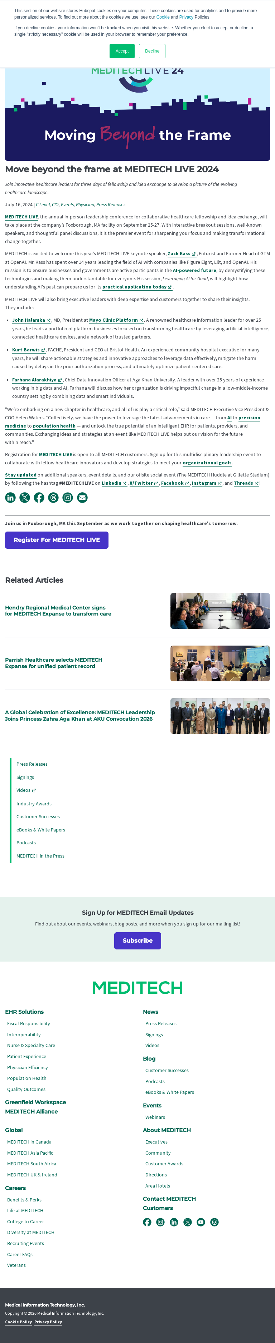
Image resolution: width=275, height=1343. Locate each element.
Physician (85, 204)
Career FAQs (20, 1254)
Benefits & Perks (24, 1200)
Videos (23, 790)
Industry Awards (34, 804)
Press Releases (110, 204)
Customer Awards (164, 1164)
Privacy (186, 17)
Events (67, 204)
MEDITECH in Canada (29, 1142)
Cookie (163, 17)
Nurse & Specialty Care (31, 1045)
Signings (25, 777)
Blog (149, 1059)
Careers (15, 1188)
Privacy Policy (48, 1322)
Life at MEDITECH (25, 1211)
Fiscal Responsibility (28, 1024)
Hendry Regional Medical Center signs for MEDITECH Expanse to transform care (58, 611)
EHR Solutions (24, 1012)
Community (158, 1153)
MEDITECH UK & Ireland (32, 1175)
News (150, 1012)
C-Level (43, 204)
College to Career (25, 1222)
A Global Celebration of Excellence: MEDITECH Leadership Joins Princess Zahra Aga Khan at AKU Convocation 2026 (80, 716)
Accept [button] (122, 51)
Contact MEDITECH (169, 1199)
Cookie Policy (18, 1322)
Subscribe (138, 940)
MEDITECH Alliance (31, 1112)
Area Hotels (157, 1186)
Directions (156, 1175)
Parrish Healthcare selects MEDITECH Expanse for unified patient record (53, 663)
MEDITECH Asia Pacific (30, 1153)
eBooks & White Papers (40, 830)
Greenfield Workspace (35, 1102)
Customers (158, 1208)
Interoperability (24, 1035)
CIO (55, 204)
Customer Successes (38, 817)
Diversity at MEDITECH (30, 1232)
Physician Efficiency (27, 1068)
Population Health (27, 1078)
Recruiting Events (25, 1243)
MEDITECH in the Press (40, 856)
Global (14, 1130)
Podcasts (26, 843)
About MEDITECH (167, 1130)
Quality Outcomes (26, 1089)
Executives (156, 1142)
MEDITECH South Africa (31, 1164)
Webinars (155, 1117)
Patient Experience (26, 1056)
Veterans (16, 1265)
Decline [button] (152, 51)
